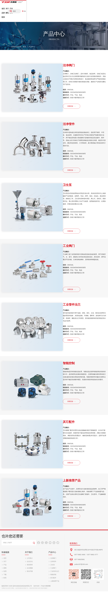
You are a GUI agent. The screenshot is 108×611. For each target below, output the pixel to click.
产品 (19, 11)
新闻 (34, 11)
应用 (42, 11)
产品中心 (32, 40)
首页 (3, 11)
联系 (50, 11)
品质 (26, 11)
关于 (11, 11)
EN (105, 8)
